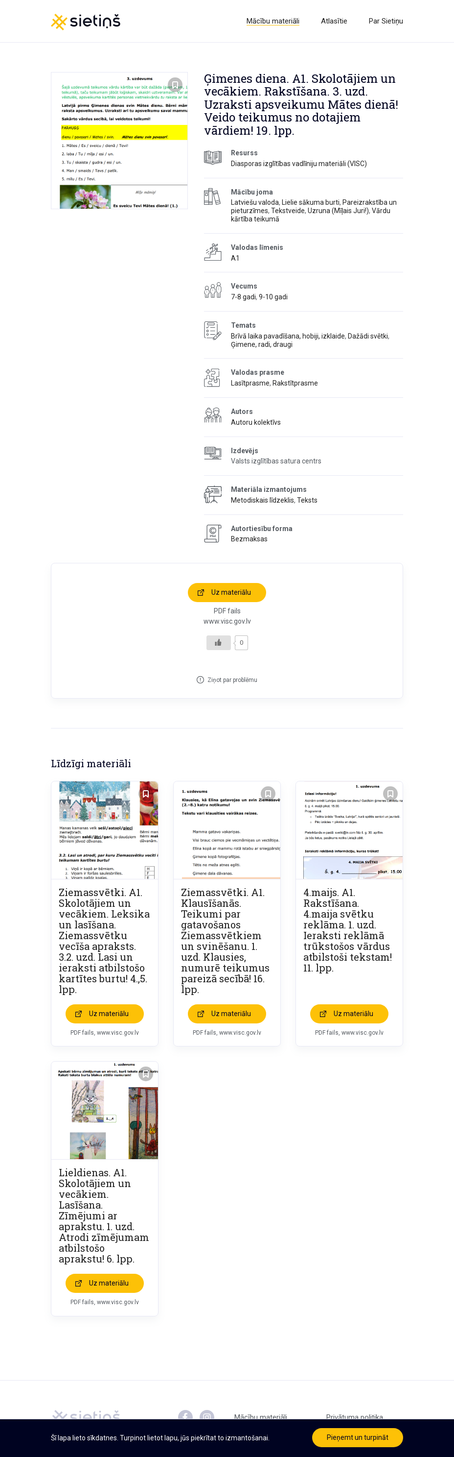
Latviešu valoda (255, 202)
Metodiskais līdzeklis (262, 500)
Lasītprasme (250, 383)
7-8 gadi (243, 297)
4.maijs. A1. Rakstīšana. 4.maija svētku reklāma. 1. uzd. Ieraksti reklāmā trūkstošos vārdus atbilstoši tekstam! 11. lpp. (347, 930)
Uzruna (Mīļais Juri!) (338, 211)
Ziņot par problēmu (232, 680)
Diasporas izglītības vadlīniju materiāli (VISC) (299, 164)
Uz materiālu (231, 592)
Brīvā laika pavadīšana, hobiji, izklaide (288, 336)
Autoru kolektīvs (256, 422)
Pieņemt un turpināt (357, 1437)
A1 (235, 258)
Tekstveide (288, 211)
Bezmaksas (249, 539)
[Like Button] (218, 642)
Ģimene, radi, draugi (262, 344)
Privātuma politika (354, 1417)
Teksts (307, 500)
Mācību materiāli (273, 21)
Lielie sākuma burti (311, 202)
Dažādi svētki (368, 336)
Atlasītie (334, 21)
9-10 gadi (273, 297)
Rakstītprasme (295, 383)
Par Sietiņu (386, 21)
